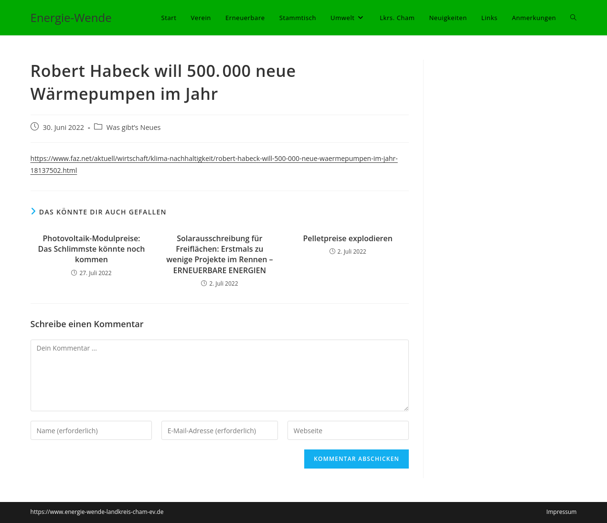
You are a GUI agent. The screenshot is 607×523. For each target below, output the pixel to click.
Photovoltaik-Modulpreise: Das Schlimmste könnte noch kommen (91, 249)
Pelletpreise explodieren (348, 238)
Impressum (561, 512)
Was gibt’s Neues (133, 127)
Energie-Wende (71, 17)
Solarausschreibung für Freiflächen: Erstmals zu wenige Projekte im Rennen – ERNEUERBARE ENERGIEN (219, 254)
